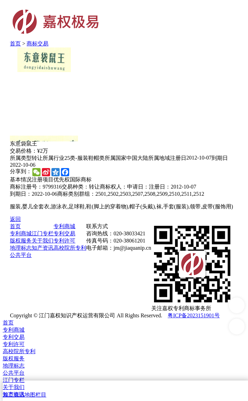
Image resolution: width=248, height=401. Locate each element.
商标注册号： (26, 187)
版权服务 (21, 241)
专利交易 (64, 233)
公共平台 (21, 255)
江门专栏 (42, 233)
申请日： (138, 187)
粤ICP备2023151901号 (194, 315)
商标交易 (37, 43)
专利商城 (21, 233)
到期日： (21, 194)
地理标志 (21, 248)
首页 (15, 43)
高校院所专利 (69, 248)
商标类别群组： (76, 194)
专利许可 (64, 241)
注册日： (160, 187)
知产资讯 (42, 248)
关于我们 (42, 241)
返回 (15, 219)
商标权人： (113, 187)
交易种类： (75, 187)
